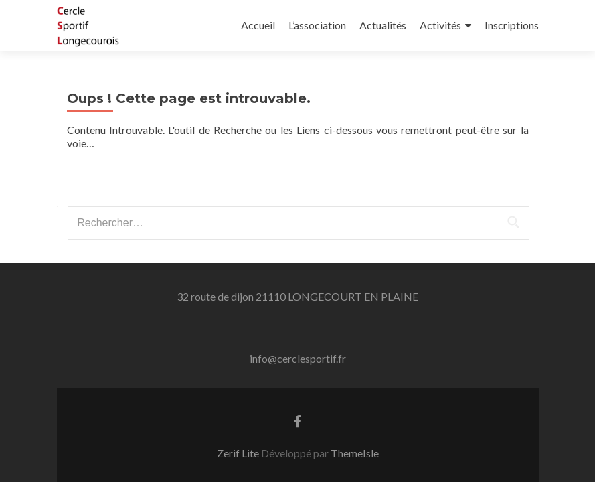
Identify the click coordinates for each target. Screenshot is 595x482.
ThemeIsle (355, 453)
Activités (440, 25)
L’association (317, 25)
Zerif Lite (239, 453)
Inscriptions (512, 25)
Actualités (382, 25)
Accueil (258, 25)
